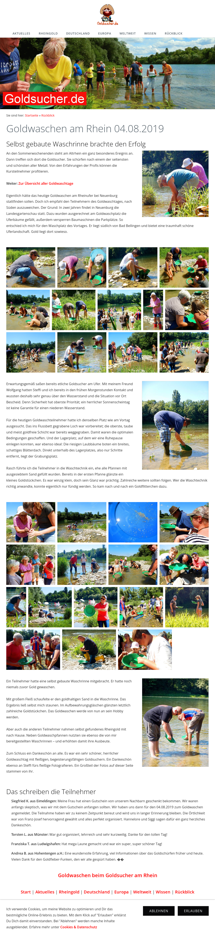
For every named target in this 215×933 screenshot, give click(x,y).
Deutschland (78, 33)
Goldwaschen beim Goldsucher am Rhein (107, 875)
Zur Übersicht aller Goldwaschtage (45, 183)
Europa (104, 33)
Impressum (87, 914)
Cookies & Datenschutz (118, 914)
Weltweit (128, 33)
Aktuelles (21, 33)
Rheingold (48, 33)
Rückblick (174, 33)
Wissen (150, 33)
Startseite (31, 115)
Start (26, 892)
